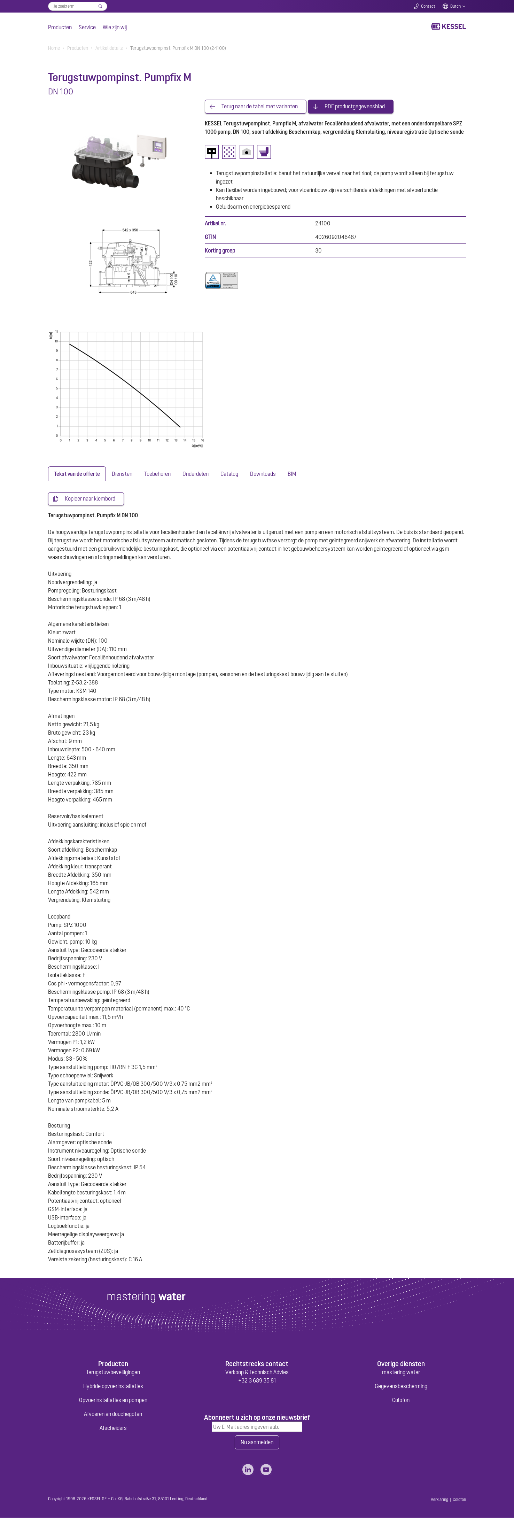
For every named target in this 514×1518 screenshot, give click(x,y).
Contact (428, 6)
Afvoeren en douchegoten (113, 1414)
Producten (60, 27)
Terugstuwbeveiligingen (113, 1372)
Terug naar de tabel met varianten (259, 106)
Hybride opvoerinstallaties (113, 1386)
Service (87, 27)
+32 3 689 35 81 (257, 1381)
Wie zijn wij (115, 27)
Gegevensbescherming (401, 1386)
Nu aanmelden (257, 1443)
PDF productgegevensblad (355, 106)
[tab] (77, 473)
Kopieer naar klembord (90, 499)
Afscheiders (113, 1428)
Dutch (455, 6)
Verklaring (439, 1499)
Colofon (401, 1400)
